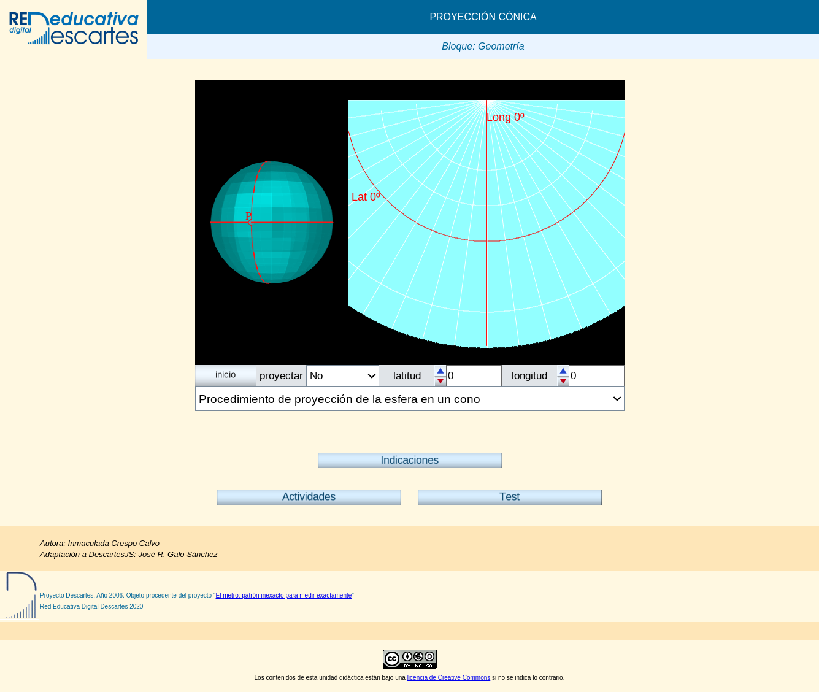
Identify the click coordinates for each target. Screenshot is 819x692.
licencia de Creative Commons (449, 677)
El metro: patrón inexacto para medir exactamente (284, 595)
